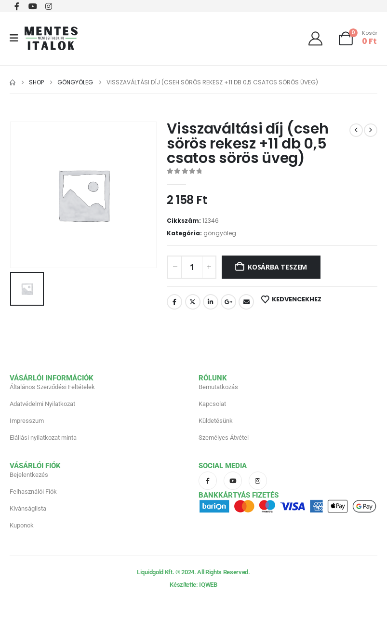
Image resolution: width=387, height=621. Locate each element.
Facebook (174, 302)
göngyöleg (219, 233)
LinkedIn (210, 302)
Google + (228, 302)
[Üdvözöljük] (319, 38)
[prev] (356, 130)
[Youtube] (33, 6)
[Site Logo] (51, 38)
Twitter (192, 302)
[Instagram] (48, 6)
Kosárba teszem (277, 266)
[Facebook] (17, 6)
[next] (370, 130)
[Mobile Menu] (17, 38)
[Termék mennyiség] (191, 267)
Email (246, 302)
